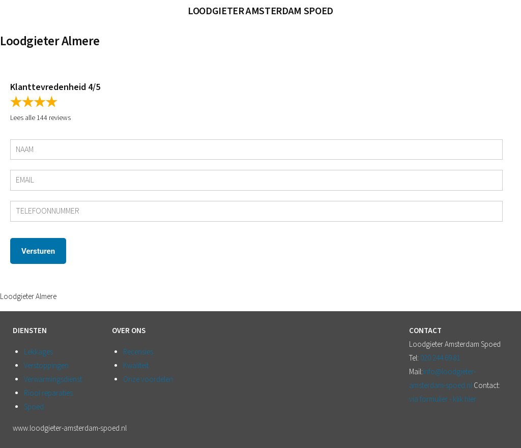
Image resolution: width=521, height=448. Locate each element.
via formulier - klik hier (442, 399)
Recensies (138, 352)
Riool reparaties (48, 393)
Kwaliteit (136, 366)
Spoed (34, 407)
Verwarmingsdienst (53, 379)
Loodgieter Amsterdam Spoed (260, 11)
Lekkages (38, 352)
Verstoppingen (46, 366)
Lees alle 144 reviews (40, 118)
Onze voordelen (148, 379)
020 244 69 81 (440, 358)
